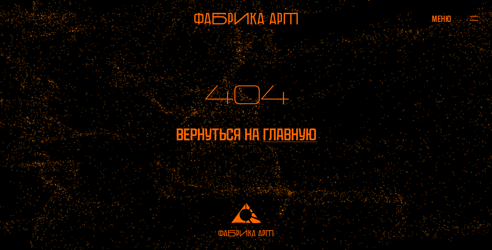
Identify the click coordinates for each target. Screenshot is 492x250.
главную (289, 134)
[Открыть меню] (441, 18)
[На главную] (246, 18)
